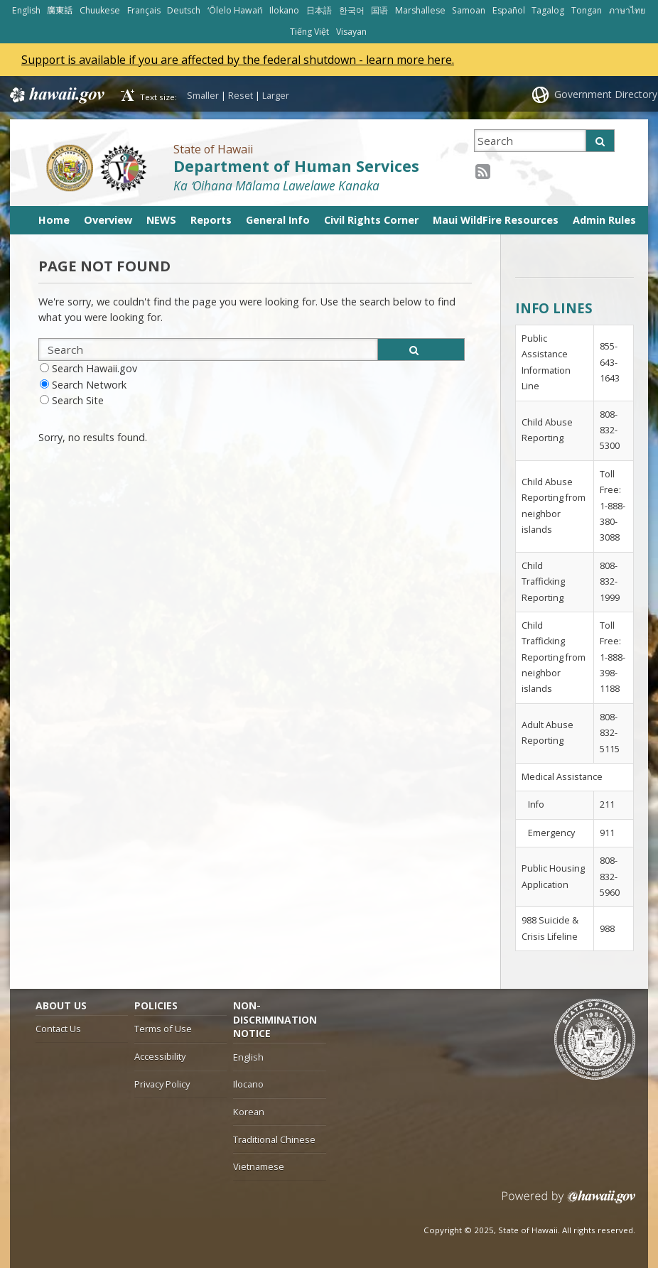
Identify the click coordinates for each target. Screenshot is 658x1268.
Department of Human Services (296, 165)
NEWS (161, 220)
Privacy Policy (162, 1084)
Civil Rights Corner (371, 220)
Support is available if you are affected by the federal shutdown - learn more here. (239, 59)
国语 (379, 10)
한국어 (352, 10)
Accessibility (159, 1056)
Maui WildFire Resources (496, 220)
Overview (108, 220)
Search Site (78, 400)
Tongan (586, 10)
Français (144, 10)
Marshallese (420, 10)
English (26, 10)
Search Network (89, 384)
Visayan (351, 32)
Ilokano (284, 10)
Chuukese (100, 10)
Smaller (203, 95)
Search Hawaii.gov (94, 368)
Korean (248, 1111)
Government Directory (605, 94)
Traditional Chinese (274, 1139)
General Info (278, 220)
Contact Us (58, 1028)
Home (54, 220)
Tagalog (548, 10)
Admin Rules (604, 220)
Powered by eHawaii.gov (568, 1202)
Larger (275, 95)
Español (508, 10)
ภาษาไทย (627, 10)
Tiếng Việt (309, 32)
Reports (211, 220)
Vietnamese (258, 1166)
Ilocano (248, 1084)
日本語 (319, 10)
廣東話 (59, 10)
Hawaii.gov (55, 95)
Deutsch (183, 10)
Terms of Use (163, 1028)
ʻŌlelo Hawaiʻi (235, 10)
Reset (240, 95)
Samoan (468, 10)
